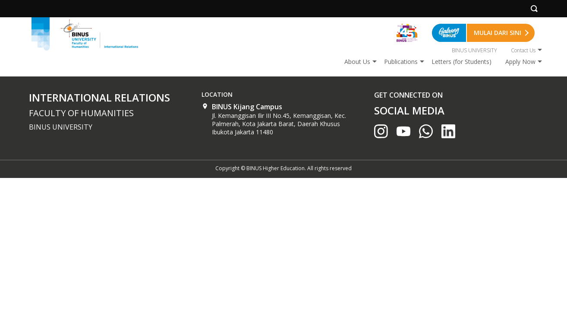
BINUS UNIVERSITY (474, 50)
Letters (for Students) (461, 61)
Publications (401, 61)
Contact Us (523, 50)
